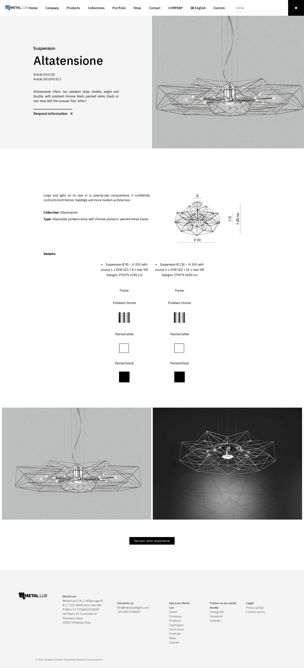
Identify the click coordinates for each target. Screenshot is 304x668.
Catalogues (176, 625)
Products (175, 620)
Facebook (216, 616)
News (172, 638)
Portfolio (175, 634)
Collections (176, 629)
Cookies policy (255, 612)
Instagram (217, 612)
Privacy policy (255, 607)
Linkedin (215, 620)
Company (175, 616)
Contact (174, 642)
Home (173, 612)
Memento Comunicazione (89, 659)
